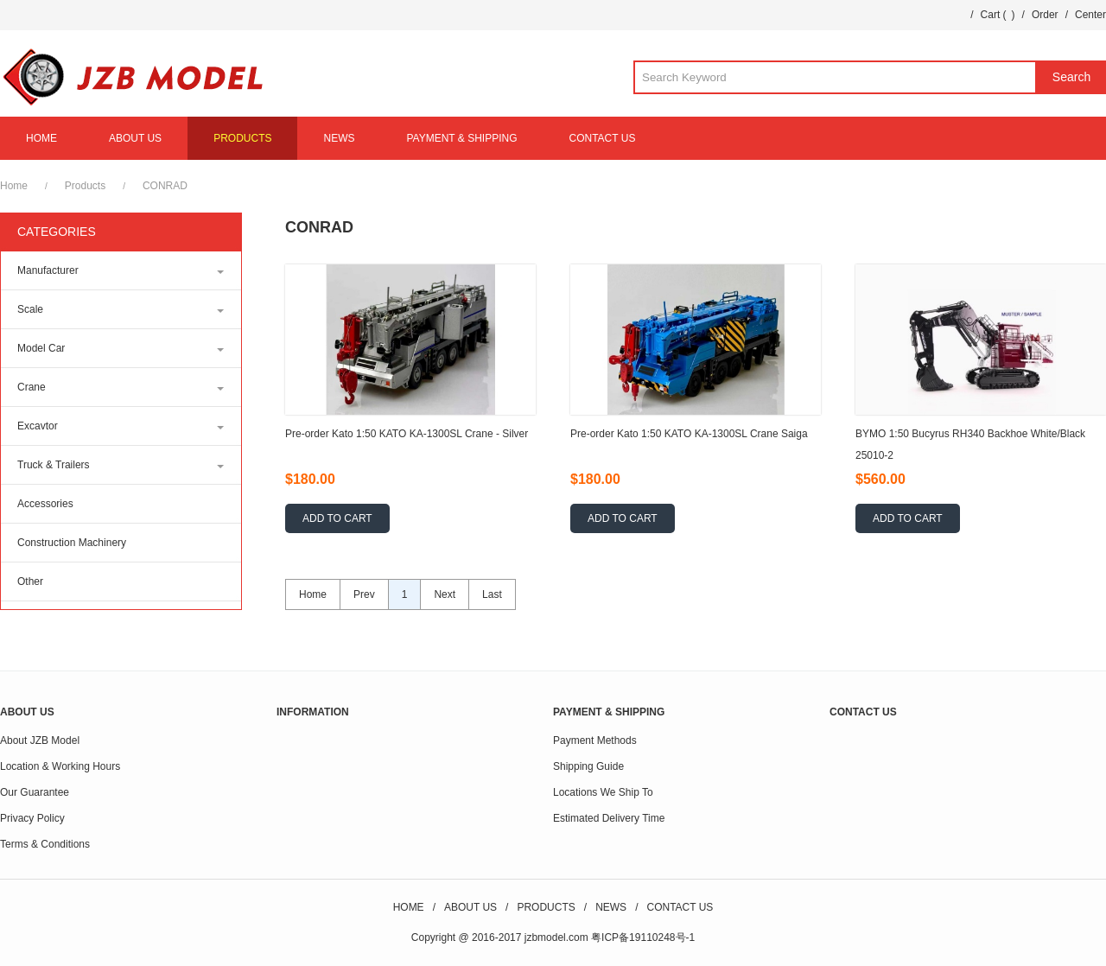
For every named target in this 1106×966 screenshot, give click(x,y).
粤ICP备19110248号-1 (643, 937)
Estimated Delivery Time (608, 818)
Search (1071, 77)
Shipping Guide (588, 766)
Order (1045, 15)
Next (444, 594)
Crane (31, 387)
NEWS (338, 138)
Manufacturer (48, 270)
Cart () (998, 15)
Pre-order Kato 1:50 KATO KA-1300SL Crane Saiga (689, 434)
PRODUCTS (242, 138)
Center (1090, 15)
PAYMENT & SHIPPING (461, 138)
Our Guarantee (34, 792)
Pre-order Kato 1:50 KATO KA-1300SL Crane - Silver (406, 434)
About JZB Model (39, 740)
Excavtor (37, 426)
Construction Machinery (71, 543)
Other (30, 581)
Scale (30, 309)
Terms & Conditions (45, 844)
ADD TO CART (337, 518)
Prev (364, 594)
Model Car (41, 348)
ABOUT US (135, 138)
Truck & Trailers (53, 465)
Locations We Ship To (603, 792)
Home (14, 186)
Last (492, 594)
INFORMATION (312, 712)
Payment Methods (595, 740)
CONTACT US (602, 138)
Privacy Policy (32, 818)
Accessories (45, 504)
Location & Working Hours (60, 766)
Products (85, 186)
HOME (41, 138)
